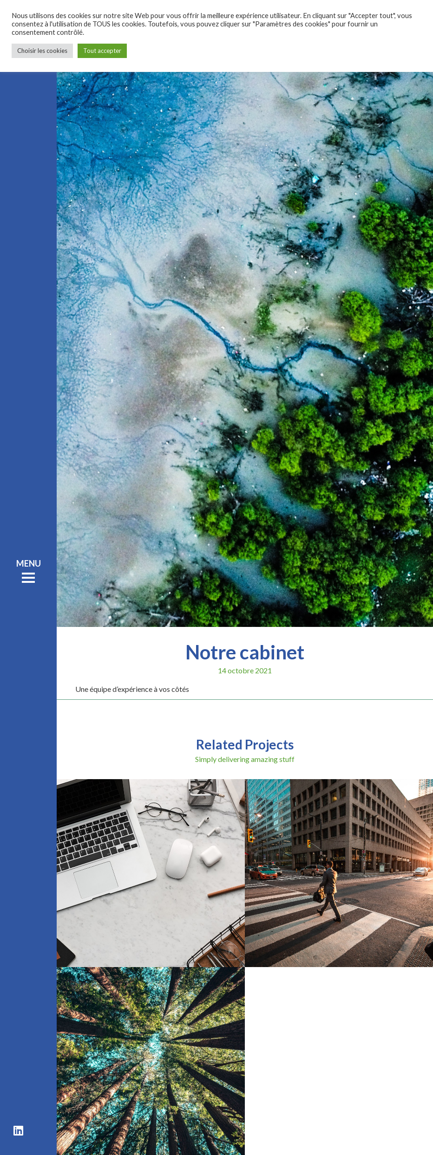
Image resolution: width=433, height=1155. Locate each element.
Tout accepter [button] (102, 50)
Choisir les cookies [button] (42, 50)
